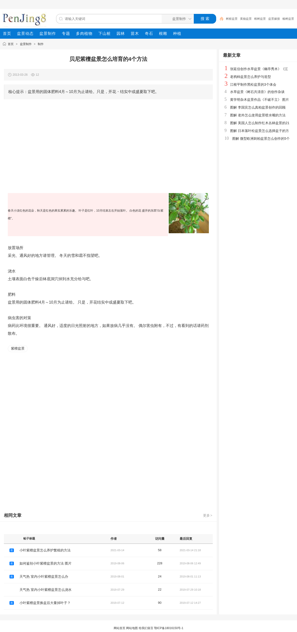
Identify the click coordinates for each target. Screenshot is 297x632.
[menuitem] (7, 33)
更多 (208, 515)
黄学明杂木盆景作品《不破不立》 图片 (259, 100)
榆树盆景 (288, 18)
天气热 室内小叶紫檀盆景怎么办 (43, 576)
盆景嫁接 (274, 18)
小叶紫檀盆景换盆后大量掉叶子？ (45, 603)
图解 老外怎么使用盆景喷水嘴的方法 (258, 115)
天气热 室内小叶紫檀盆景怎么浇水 (45, 590)
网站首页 (119, 628)
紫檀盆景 (18, 348)
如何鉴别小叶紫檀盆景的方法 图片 (45, 563)
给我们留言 (146, 628)
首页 (11, 44)
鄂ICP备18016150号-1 (168, 628)
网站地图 (132, 628)
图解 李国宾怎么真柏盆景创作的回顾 (258, 107)
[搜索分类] (177, 18)
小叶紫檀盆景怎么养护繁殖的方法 (45, 550)
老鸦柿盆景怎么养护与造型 (250, 77)
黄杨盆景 (246, 18)
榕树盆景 (260, 18)
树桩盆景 (232, 18)
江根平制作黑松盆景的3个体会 (253, 84)
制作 (41, 44)
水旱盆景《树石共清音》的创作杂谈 (257, 92)
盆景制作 (26, 44)
